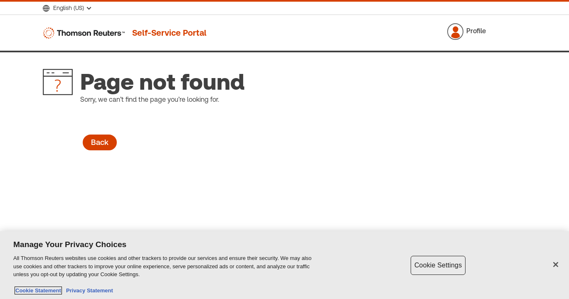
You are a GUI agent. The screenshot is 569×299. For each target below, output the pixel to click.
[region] (284, 265)
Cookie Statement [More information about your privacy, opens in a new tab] (38, 290)
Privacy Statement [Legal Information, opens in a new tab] (88, 290)
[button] (477, 31)
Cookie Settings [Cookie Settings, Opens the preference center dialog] (438, 265)
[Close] (556, 264)
